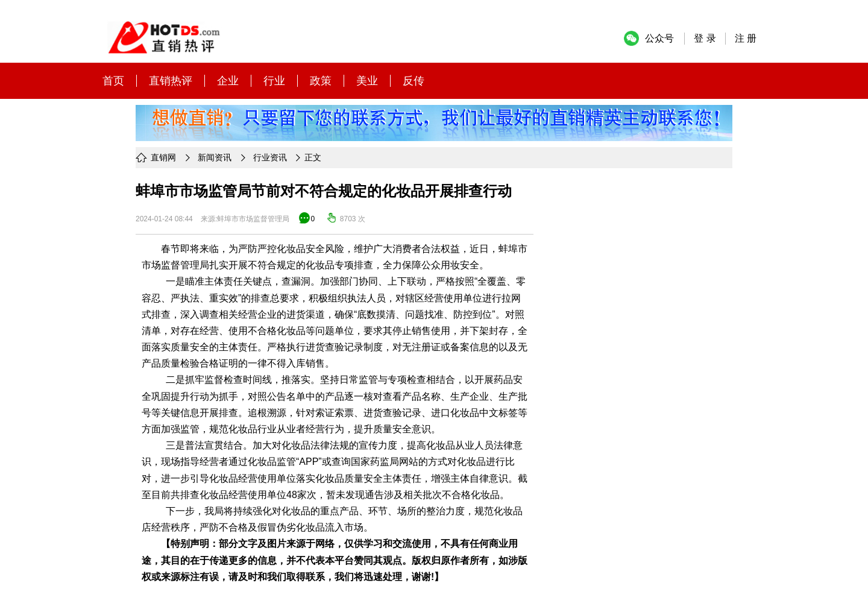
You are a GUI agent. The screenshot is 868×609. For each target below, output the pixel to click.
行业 (274, 81)
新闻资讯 (214, 157)
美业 (367, 81)
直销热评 (170, 81)
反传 (413, 81)
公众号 (659, 38)
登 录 (704, 38)
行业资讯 (270, 157)
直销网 (163, 157)
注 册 (745, 38)
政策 (321, 81)
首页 (113, 81)
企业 (228, 81)
